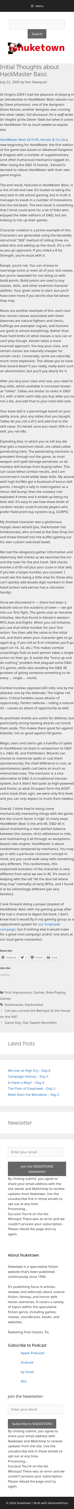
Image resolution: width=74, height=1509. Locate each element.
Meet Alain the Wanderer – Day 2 (33, 1094)
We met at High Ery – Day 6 (29, 1070)
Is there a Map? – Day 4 (26, 1082)
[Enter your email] (35, 1152)
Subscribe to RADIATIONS (32, 1423)
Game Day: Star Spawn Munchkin (31, 1022)
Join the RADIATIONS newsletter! (37, 1169)
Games (38, 992)
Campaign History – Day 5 (28, 1076)
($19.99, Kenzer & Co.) (31, 139)
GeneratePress (58, 1503)
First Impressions (18, 992)
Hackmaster (14, 1004)
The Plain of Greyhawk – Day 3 (31, 1088)
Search (37, 34)
